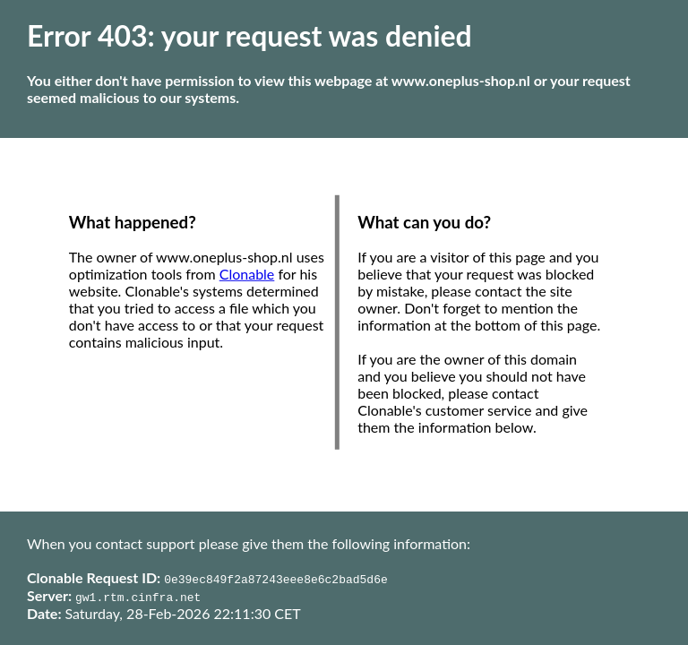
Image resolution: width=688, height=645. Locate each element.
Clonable (247, 273)
